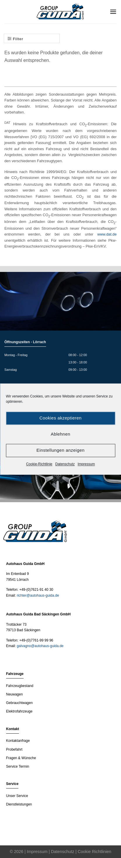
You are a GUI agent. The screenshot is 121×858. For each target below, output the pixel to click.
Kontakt (12, 729)
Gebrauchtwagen (19, 703)
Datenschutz (65, 464)
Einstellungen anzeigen (60, 450)
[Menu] (113, 11)
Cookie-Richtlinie (39, 464)
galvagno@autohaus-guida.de (40, 646)
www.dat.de (107, 234)
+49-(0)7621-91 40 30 (36, 590)
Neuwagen (14, 694)
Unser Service (17, 796)
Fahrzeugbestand (19, 686)
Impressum (86, 464)
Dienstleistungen (19, 804)
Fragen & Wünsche (21, 758)
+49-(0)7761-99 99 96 (36, 640)
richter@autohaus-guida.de (38, 595)
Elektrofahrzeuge (19, 711)
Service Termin (17, 766)
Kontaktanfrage (18, 741)
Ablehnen (60, 433)
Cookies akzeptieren (60, 417)
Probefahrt (14, 749)
